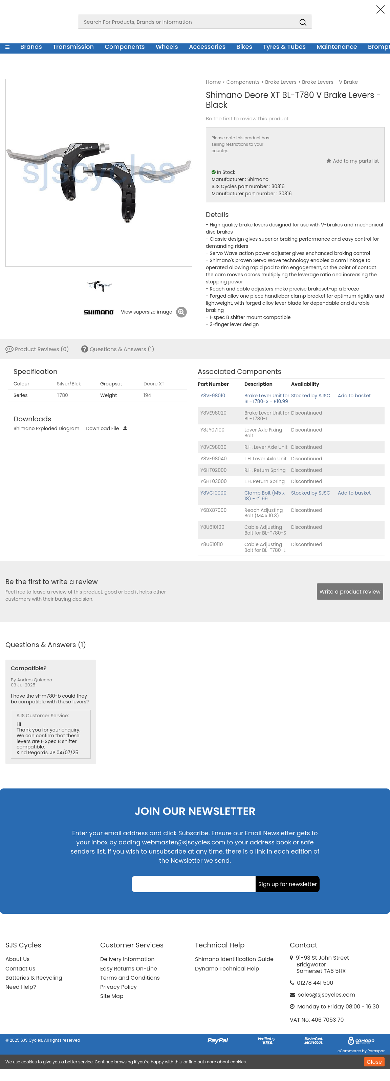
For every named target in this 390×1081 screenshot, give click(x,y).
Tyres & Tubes (284, 46)
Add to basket (354, 395)
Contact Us (20, 969)
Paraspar (376, 1051)
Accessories (207, 46)
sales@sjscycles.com (326, 995)
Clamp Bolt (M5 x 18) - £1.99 (264, 495)
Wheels (167, 46)
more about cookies (225, 1062)
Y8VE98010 (212, 395)
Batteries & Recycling (33, 978)
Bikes (244, 46)
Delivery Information (127, 959)
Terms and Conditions (130, 978)
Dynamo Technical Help (227, 969)
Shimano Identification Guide (234, 959)
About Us (17, 959)
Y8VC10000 (213, 492)
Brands (31, 46)
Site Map (112, 996)
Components (125, 46)
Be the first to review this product (247, 119)
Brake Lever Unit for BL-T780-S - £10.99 (266, 398)
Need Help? (20, 987)
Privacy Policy (118, 987)
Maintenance (337, 46)
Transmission (73, 46)
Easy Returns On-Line (128, 969)
